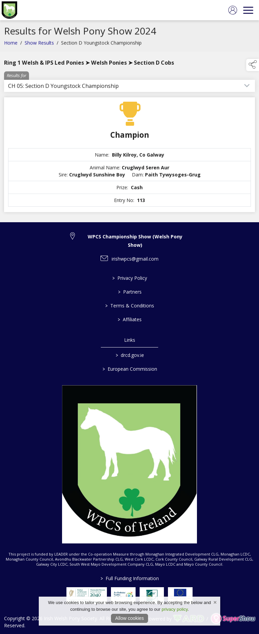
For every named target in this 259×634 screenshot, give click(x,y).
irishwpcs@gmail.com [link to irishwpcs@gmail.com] (135, 259)
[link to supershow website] (233, 618)
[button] (252, 65)
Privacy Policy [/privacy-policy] (129, 278)
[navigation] (248, 10)
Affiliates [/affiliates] (130, 319)
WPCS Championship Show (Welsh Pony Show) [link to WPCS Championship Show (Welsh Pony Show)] (135, 240)
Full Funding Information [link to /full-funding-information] (129, 578)
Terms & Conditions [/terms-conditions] (129, 305)
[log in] (232, 10)
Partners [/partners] (129, 292)
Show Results (39, 44)
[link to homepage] (9, 10)
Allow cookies (129, 618)
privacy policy (175, 609)
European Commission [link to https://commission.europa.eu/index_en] (129, 369)
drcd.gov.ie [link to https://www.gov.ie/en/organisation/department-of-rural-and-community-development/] (129, 355)
